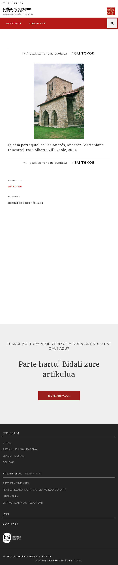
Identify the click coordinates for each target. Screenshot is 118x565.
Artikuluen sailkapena (20, 449)
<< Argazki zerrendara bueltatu (44, 53)
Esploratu (13, 23)
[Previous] (83, 53)
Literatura (11, 496)
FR (15, 3)
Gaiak (7, 442)
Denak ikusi (33, 473)
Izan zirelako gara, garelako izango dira (34, 489)
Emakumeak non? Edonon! (23, 502)
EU (9, 3)
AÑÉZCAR (15, 186)
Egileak (8, 462)
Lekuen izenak (13, 455)
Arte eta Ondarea (16, 483)
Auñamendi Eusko (18, 11)
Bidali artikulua (59, 395)
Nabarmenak (37, 23)
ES (4, 3)
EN (21, 3)
